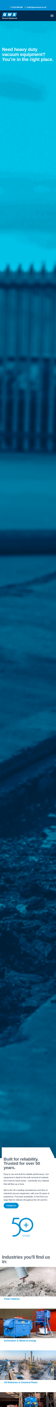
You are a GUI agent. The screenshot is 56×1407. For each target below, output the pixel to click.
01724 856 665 (16, 7)
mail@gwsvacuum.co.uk (35, 7)
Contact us (11, 1206)
